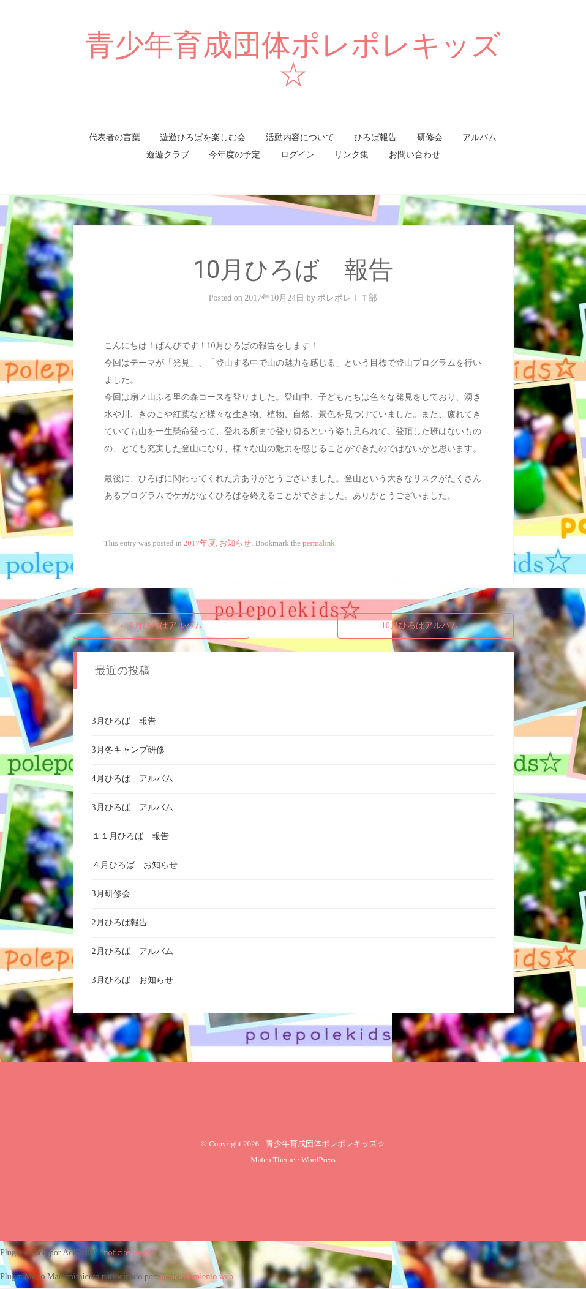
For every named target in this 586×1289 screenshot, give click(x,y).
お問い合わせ (414, 154)
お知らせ (235, 542)
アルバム (479, 137)
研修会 (430, 137)
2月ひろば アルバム (132, 951)
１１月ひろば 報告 (130, 836)
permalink (318, 542)
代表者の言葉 (114, 137)
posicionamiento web (196, 1276)
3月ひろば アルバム (132, 807)
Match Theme (272, 1159)
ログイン (297, 154)
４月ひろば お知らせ (135, 865)
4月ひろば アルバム (132, 778)
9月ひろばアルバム (161, 625)
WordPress (318, 1159)
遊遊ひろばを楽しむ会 (203, 137)
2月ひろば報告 (120, 922)
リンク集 (351, 154)
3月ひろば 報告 (124, 721)
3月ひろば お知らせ (132, 980)
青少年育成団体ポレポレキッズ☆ (293, 60)
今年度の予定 (234, 154)
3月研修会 (111, 893)
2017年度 (200, 542)
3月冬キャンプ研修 (128, 749)
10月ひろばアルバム (425, 625)
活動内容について (300, 137)
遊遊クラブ (167, 154)
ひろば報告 (375, 137)
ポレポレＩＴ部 (347, 298)
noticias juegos (130, 1252)
